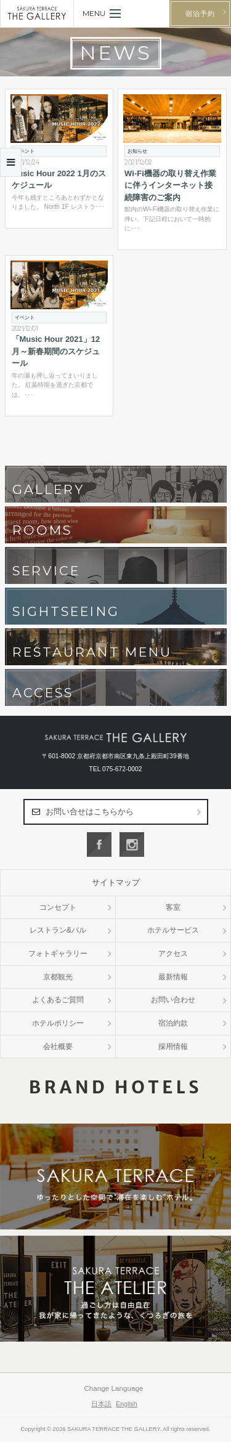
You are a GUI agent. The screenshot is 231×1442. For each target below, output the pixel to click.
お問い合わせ (173, 999)
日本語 (101, 1404)
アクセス (173, 953)
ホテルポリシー (58, 1023)
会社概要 (58, 1046)
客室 (173, 907)
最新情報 (173, 977)
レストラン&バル (58, 930)
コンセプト (57, 907)
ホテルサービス (173, 930)
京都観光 (58, 977)
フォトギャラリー (57, 953)
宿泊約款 (173, 1023)
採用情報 (173, 1046)
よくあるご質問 (58, 999)
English (126, 1404)
